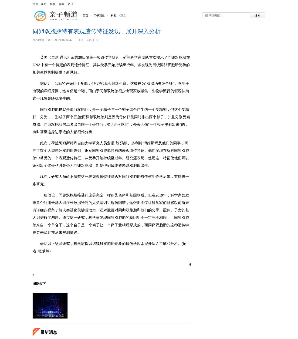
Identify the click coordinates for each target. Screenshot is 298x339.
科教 (61, 4)
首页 (35, 4)
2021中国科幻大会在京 (50, 315)
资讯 (70, 4)
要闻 (43, 4)
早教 (52, 4)
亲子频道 (99, 15)
